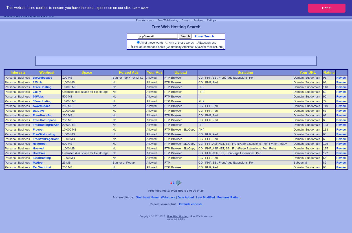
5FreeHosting (42, 101)
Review (341, 77)
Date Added (186, 197)
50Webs (38, 96)
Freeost (38, 129)
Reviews (198, 20)
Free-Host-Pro (42, 115)
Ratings (211, 20)
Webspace (168, 197)
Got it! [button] (327, 8)
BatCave (38, 110)
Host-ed (38, 148)
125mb (37, 82)
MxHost (38, 162)
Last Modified (205, 197)
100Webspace (42, 77)
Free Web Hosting (168, 20)
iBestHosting (42, 158)
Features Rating (228, 197)
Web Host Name (147, 197)
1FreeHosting (42, 87)
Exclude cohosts (190, 204)
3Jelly (37, 91)
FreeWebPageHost (46, 139)
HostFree (39, 153)
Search (186, 20)
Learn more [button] (140, 8)
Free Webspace (145, 20)
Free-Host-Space (44, 120)
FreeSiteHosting (44, 134)
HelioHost (39, 143)
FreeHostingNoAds (46, 124)
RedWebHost (42, 167)
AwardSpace (41, 106)
